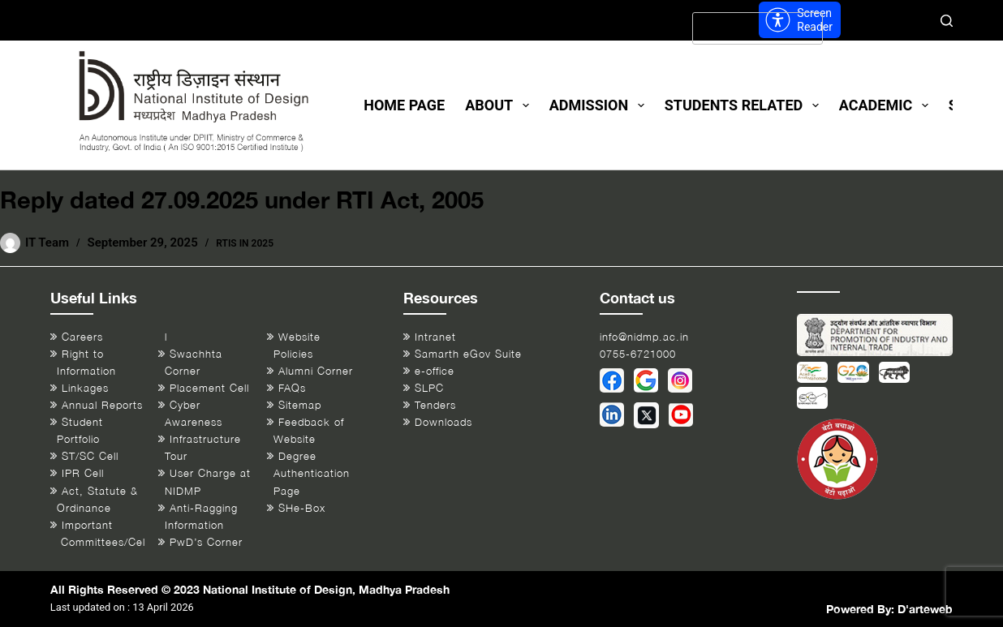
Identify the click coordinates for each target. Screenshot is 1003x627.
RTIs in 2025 (244, 243)
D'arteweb (925, 609)
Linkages (85, 388)
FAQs (292, 388)
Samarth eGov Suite (468, 354)
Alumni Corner (315, 371)
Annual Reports (102, 405)
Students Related (745, 105)
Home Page (404, 105)
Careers (82, 337)
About (500, 105)
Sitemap (299, 405)
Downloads (443, 422)
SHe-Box (301, 508)
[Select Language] (757, 28)
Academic (887, 105)
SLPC (429, 388)
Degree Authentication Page (311, 473)
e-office (434, 371)
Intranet (435, 337)
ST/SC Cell (90, 456)
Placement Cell (209, 388)
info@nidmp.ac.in (644, 337)
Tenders (435, 405)
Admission (600, 105)
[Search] (947, 21)
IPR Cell (83, 473)
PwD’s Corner (206, 542)
